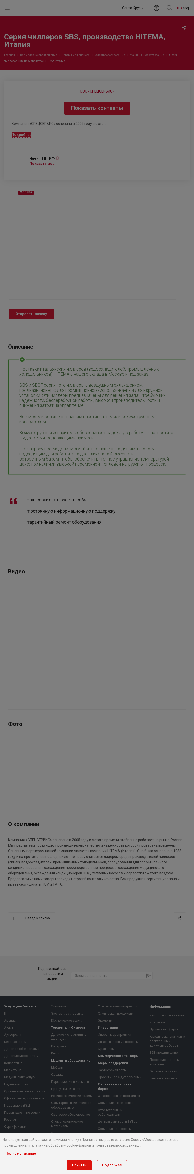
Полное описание (20, 1153)
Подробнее (112, 1165)
